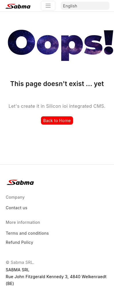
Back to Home (57, 120)
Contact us (16, 207)
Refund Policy (19, 242)
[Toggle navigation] (48, 6)
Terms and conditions (27, 233)
